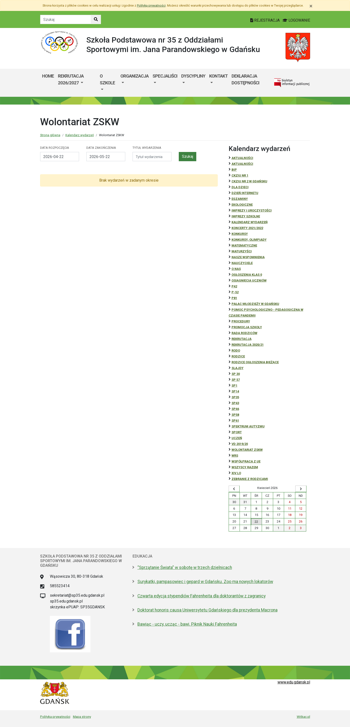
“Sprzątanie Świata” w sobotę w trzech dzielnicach (184, 567)
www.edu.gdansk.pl (294, 682)
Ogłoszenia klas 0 (247, 274)
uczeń (237, 438)
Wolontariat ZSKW (247, 450)
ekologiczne (242, 204)
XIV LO (236, 473)
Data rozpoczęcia (54, 148)
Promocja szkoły (247, 327)
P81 (234, 298)
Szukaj (187, 156)
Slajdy (237, 368)
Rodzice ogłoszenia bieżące (255, 362)
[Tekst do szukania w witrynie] (65, 19)
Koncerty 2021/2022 (247, 228)
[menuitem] (77, 83)
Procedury (241, 321)
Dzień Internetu (245, 193)
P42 (234, 286)
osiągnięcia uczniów (249, 280)
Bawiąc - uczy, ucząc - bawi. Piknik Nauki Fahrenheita (187, 624)
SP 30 (236, 374)
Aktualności (242, 158)
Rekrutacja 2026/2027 (71, 79)
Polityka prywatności (55, 716)
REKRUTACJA (241, 339)
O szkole (107, 79)
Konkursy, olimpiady (249, 239)
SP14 (235, 391)
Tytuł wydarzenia (147, 148)
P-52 (235, 292)
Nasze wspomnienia (248, 257)
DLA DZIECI (240, 187)
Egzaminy (240, 199)
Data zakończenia (101, 148)
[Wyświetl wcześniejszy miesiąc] (234, 489)
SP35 (235, 397)
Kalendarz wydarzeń (79, 135)
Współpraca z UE (246, 461)
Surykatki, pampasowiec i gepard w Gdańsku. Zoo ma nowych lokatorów (205, 581)
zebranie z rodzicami (250, 479)
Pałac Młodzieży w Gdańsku (255, 304)
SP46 (235, 409)
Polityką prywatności (151, 5)
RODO (236, 350)
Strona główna (50, 135)
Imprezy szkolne (246, 216)
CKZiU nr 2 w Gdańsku (249, 181)
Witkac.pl (303, 716)
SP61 (235, 420)
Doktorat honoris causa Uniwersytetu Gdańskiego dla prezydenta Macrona (207, 610)
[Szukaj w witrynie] (96, 19)
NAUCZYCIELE (242, 263)
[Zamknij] (311, 6)
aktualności (242, 164)
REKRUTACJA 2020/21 (248, 344)
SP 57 (236, 379)
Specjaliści (165, 76)
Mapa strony (82, 716)
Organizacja (134, 76)
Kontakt (218, 76)
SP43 (235, 403)
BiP (234, 169)
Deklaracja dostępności (245, 79)
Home (48, 76)
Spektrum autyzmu (248, 426)
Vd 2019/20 (240, 444)
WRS (235, 455)
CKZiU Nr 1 (240, 175)
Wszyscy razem (245, 467)
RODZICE (238, 356)
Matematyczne (244, 245)
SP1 (234, 385)
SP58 (235, 415)
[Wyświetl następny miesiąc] (300, 489)
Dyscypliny (193, 76)
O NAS (236, 269)
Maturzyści (242, 251)
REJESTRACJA (265, 20)
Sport (237, 432)
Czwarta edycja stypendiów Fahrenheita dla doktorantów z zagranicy (201, 596)
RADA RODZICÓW (244, 333)
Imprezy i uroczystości (252, 210)
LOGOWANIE (296, 20)
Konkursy (240, 234)
